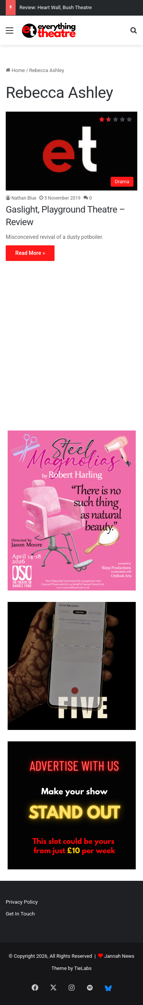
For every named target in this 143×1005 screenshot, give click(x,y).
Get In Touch (20, 914)
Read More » (30, 253)
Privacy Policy (22, 902)
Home (15, 70)
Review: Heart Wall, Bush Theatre (55, 7)
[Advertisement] (71, 347)
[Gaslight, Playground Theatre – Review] (71, 151)
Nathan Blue (23, 198)
